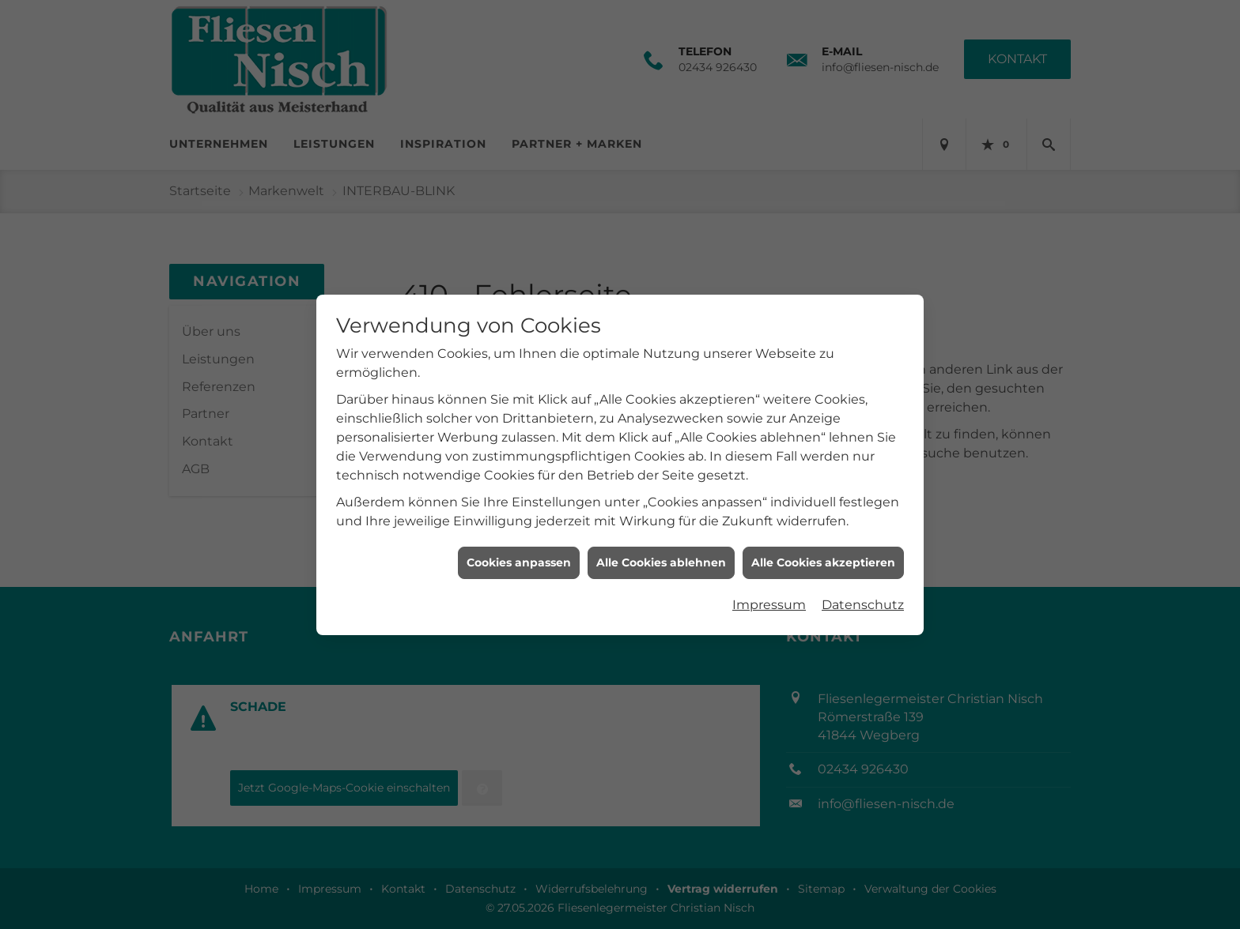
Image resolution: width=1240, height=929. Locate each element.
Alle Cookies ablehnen (661, 555)
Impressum (769, 597)
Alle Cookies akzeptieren (823, 555)
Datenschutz (863, 597)
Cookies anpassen (519, 555)
